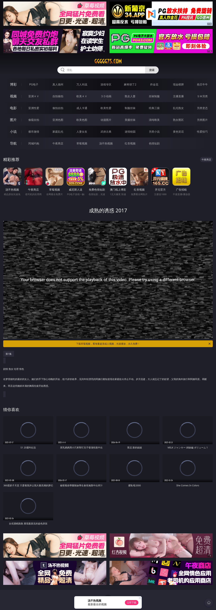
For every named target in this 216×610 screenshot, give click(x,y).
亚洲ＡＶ (33, 96)
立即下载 (131, 602)
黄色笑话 (178, 131)
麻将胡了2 (130, 84)
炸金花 (154, 84)
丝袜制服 (154, 96)
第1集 (9, 353)
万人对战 (81, 84)
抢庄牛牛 (202, 84)
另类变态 (202, 108)
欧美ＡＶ (81, 96)
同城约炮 (33, 143)
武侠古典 (106, 131)
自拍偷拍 (57, 96)
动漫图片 (106, 120)
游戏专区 (106, 84)
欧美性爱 (106, 108)
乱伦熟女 (178, 108)
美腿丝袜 (130, 120)
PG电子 (33, 84)
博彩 (13, 84)
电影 (13, 108)
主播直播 (178, 96)
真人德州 (57, 84)
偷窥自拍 (33, 120)
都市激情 (33, 131)
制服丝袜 (130, 108)
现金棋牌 (178, 84)
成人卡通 (81, 108)
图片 (13, 119)
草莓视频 (81, 143)
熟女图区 (178, 120)
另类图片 (202, 120)
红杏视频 (130, 143)
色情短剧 (154, 143)
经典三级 (154, 108)
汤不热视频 (106, 143)
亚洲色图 (57, 120)
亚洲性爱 (33, 108)
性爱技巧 (202, 131)
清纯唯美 (154, 120)
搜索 (152, 70)
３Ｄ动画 (106, 96)
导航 (13, 143)
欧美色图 (81, 120)
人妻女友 (81, 131)
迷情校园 (130, 131)
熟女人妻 (130, 96)
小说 (13, 131)
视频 (13, 96)
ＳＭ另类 (202, 96)
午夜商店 (57, 143)
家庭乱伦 (57, 131)
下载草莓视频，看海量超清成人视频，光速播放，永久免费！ (143, 344)
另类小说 (154, 131)
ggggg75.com (108, 61)
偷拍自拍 (57, 108)
